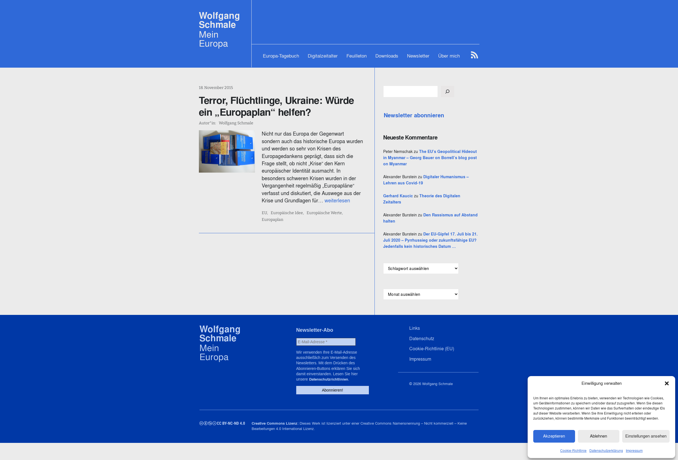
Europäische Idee (296, 206)
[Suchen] (475, 91)
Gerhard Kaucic (426, 208)
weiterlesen (284, 193)
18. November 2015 (216, 87)
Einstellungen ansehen (645, 435)
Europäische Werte (333, 206)
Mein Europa (213, 38)
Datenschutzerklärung (606, 449)
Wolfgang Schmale (219, 20)
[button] (667, 383)
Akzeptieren (554, 435)
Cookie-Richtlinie (573, 449)
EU (274, 206)
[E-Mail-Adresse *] (325, 366)
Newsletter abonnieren (442, 115)
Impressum (634, 449)
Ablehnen (598, 435)
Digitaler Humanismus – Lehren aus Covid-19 (443, 189)
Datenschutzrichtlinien (340, 397)
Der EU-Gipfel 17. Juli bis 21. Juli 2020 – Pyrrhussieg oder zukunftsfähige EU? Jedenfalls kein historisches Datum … (444, 259)
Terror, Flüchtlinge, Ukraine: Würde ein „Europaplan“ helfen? (284, 106)
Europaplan (366, 206)
